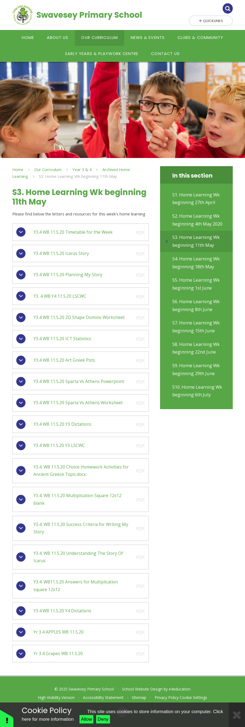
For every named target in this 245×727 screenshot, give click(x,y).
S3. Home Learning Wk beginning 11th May (78, 176)
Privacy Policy (167, 697)
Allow (86, 719)
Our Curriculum (48, 169)
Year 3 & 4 (81, 169)
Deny (103, 719)
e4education (180, 689)
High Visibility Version (56, 697)
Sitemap (139, 697)
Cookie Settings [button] (193, 697)
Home (17, 169)
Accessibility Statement (103, 697)
